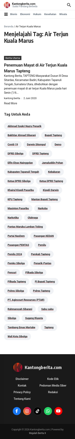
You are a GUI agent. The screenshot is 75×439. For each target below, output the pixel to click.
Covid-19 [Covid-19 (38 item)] (13, 144)
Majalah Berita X (37, 433)
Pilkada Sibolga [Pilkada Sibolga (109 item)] (34, 272)
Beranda (8, 26)
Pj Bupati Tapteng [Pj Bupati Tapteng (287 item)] (45, 281)
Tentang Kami (22, 398)
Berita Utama (12, 57)
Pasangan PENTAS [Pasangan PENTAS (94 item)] (18, 244)
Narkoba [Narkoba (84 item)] (42, 208)
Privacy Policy (22, 392)
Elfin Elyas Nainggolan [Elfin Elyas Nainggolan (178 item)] (20, 162)
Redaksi (53, 392)
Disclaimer (22, 379)
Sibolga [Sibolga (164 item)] (12, 318)
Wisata (63, 14)
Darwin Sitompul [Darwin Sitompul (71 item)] (36, 144)
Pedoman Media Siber (53, 385)
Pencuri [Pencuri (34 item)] (12, 272)
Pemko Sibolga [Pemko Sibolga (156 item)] (16, 263)
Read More (10, 103)
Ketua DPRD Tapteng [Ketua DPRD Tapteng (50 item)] (51, 181)
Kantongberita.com (23, 3)
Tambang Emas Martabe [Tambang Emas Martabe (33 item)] (21, 327)
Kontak (22, 385)
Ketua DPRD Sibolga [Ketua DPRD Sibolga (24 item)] (19, 181)
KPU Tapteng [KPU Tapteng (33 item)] (15, 199)
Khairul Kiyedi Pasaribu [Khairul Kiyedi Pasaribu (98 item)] (21, 190)
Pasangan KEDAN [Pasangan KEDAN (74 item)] (44, 235)
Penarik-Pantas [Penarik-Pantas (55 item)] (42, 263)
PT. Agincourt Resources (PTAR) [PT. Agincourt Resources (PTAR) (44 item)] (26, 299)
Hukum (37, 14)
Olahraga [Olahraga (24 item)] (33, 217)
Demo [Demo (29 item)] (58, 144)
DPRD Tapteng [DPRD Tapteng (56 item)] (40, 153)
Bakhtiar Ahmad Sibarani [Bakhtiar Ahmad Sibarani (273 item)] (22, 135)
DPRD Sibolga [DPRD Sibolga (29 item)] (15, 153)
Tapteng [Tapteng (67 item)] (48, 327)
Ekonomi (25, 14)
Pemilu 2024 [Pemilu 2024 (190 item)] (15, 254)
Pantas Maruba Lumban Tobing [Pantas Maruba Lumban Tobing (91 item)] (25, 226)
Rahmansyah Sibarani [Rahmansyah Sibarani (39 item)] (20, 309)
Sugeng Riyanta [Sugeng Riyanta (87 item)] (34, 318)
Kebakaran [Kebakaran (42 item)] (54, 171)
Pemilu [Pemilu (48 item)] (42, 244)
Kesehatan (50, 14)
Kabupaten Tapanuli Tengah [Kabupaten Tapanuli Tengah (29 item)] (23, 171)
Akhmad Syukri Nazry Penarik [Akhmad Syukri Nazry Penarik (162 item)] (24, 126)
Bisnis (13, 14)
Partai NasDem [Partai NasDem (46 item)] (16, 235)
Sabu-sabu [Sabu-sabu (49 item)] (47, 309)
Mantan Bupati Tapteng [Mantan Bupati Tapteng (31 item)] (44, 199)
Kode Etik (53, 379)
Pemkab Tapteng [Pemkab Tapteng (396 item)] (40, 254)
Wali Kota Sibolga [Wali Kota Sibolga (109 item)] (17, 336)
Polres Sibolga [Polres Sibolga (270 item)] (16, 290)
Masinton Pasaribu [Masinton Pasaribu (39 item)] (18, 208)
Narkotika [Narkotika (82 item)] (13, 217)
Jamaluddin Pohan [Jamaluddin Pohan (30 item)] (52, 162)
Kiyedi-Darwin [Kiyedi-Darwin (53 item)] (51, 190)
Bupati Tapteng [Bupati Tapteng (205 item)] (53, 135)
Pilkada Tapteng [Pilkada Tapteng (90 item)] (17, 281)
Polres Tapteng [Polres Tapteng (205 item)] (41, 290)
